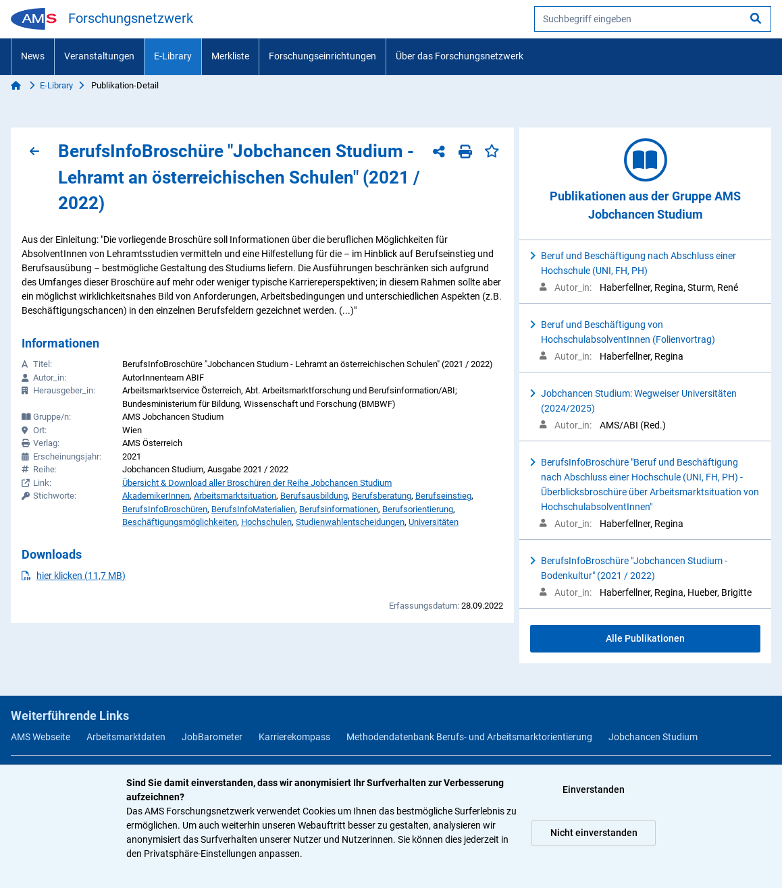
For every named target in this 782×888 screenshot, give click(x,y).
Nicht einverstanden (593, 832)
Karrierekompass (294, 736)
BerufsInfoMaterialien (253, 509)
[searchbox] (652, 19)
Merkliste (230, 56)
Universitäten (434, 522)
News (33, 56)
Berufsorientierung (417, 509)
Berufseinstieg (443, 496)
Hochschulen (266, 522)
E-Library (173, 56)
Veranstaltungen (99, 56)
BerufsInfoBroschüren (164, 509)
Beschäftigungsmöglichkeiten (179, 522)
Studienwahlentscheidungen (350, 522)
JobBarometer (212, 736)
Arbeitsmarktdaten (125, 736)
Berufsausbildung (314, 496)
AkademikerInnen (156, 496)
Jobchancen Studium (653, 736)
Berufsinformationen (338, 509)
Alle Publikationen (645, 638)
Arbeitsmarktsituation (235, 496)
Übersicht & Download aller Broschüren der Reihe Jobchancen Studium (257, 483)
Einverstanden (594, 789)
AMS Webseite (40, 736)
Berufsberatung (381, 496)
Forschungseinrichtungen (322, 56)
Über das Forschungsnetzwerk (459, 56)
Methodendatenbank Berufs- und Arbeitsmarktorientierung (469, 736)
